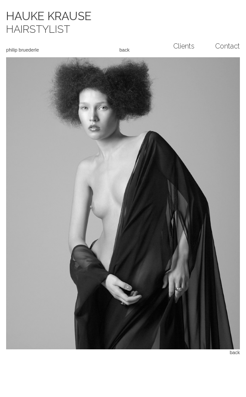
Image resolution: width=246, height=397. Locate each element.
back (125, 49)
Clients (184, 46)
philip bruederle (22, 49)
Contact (227, 46)
